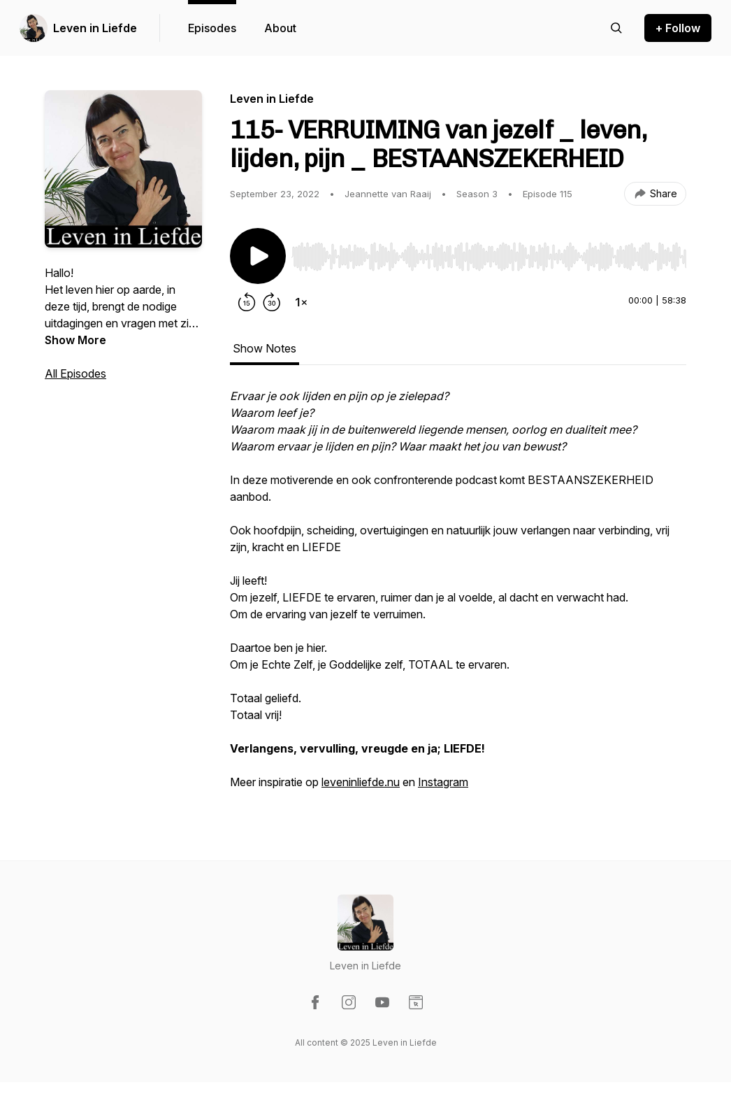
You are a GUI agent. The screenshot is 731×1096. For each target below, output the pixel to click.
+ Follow (678, 28)
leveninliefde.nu (360, 782)
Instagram (443, 782)
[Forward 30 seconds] (272, 302)
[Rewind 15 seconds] (246, 302)
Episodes (212, 28)
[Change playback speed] (301, 302)
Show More (75, 340)
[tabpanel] (458, 595)
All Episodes (75, 373)
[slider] (488, 256)
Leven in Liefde (95, 28)
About (280, 28)
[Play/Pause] (258, 256)
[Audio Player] (488, 252)
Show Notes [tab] (264, 348)
